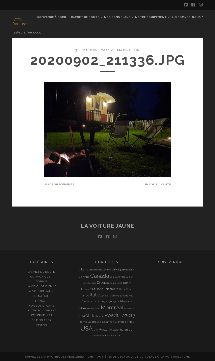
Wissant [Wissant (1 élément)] (117, 335)
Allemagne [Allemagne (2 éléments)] (86, 269)
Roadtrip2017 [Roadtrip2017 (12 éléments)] (120, 315)
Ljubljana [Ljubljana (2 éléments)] (113, 301)
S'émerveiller (41, 315)
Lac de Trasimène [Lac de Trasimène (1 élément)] (110, 295)
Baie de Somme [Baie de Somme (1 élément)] (102, 269)
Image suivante (158, 184)
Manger (41, 300)
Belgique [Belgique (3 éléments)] (118, 269)
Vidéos (41, 325)
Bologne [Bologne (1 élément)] (129, 269)
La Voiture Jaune (41, 291)
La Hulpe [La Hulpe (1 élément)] (94, 301)
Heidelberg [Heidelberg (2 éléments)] (111, 288)
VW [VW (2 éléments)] (95, 329)
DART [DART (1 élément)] (119, 283)
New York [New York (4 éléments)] (86, 316)
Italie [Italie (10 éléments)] (95, 295)
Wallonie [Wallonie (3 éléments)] (105, 329)
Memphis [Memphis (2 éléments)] (126, 301)
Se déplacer (41, 320)
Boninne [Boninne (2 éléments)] (84, 276)
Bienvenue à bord (51, 17)
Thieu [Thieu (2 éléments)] (130, 321)
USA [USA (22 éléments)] (87, 328)
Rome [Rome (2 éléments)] (83, 321)
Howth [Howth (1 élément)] (129, 289)
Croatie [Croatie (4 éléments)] (103, 282)
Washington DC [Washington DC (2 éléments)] (123, 329)
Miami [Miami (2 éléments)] (82, 308)
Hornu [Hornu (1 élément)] (122, 289)
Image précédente (59, 184)
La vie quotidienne (42, 286)
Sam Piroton (127, 50)
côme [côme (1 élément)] (113, 283)
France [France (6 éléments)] (96, 288)
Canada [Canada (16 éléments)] (99, 276)
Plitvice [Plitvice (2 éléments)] (99, 316)
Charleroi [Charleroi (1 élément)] (91, 283)
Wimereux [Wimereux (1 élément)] (107, 335)
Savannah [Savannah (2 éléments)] (108, 321)
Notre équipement (151, 17)
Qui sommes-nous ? (187, 17)
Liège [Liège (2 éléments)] (103, 301)
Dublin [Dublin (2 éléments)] (127, 282)
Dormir (41, 281)
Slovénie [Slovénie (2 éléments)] (120, 321)
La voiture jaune (107, 226)
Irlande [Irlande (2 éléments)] (84, 295)
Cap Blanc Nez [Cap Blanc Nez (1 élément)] (117, 277)
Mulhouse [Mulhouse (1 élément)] (129, 308)
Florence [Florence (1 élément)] (84, 289)
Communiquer (41, 276)
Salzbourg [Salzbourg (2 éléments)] (94, 321)
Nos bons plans (117, 17)
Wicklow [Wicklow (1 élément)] (96, 335)
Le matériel (41, 295)
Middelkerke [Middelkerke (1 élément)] (93, 308)
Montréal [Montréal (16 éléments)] (112, 307)
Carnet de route (85, 17)
